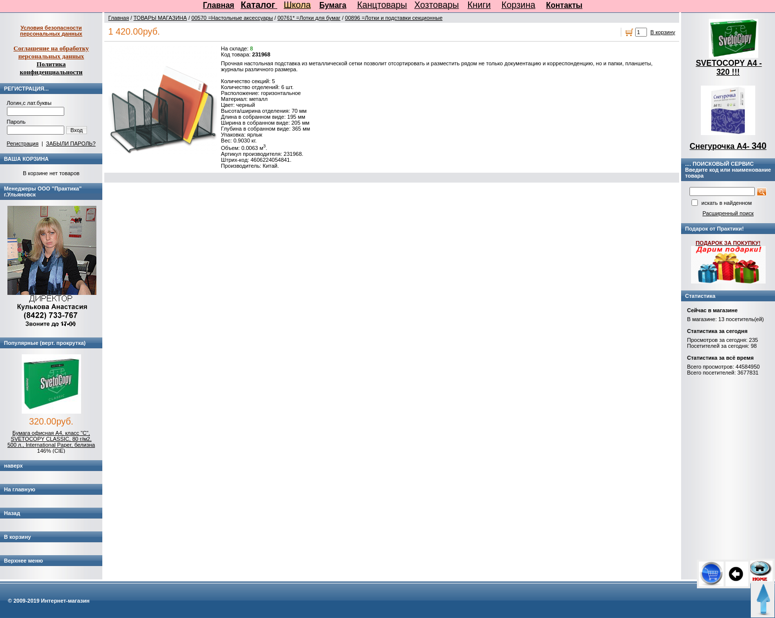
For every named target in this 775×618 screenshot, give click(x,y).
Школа (297, 5)
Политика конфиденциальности (51, 68)
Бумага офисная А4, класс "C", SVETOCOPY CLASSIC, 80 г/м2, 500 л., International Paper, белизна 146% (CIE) (51, 442)
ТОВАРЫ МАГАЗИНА (160, 18)
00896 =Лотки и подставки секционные (393, 18)
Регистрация (23, 143)
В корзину (662, 32)
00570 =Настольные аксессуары (232, 18)
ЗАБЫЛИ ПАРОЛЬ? (70, 143)
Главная (218, 5)
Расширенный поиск (728, 213)
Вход (77, 130)
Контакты (564, 5)
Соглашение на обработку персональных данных (51, 52)
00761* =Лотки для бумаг (308, 18)
